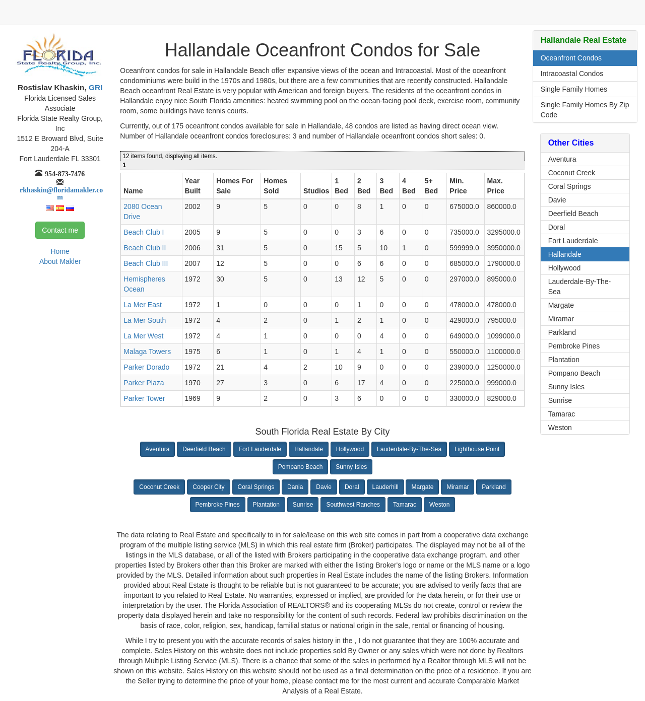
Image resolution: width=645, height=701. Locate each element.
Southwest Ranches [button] (353, 504)
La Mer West (143, 336)
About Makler (60, 261)
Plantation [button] (266, 504)
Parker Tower (144, 398)
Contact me (60, 230)
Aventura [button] (158, 449)
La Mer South (144, 320)
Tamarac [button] (404, 504)
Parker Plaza (143, 383)
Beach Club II (144, 248)
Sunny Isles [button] (351, 466)
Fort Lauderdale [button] (260, 449)
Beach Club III (145, 263)
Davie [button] (324, 486)
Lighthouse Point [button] (477, 449)
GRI (95, 87)
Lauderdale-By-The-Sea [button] (409, 449)
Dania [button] (295, 486)
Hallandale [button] (308, 449)
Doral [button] (352, 486)
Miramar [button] (457, 486)
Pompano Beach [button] (300, 466)
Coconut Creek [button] (159, 486)
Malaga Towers (147, 351)
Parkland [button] (493, 486)
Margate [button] (422, 486)
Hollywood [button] (350, 449)
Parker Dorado (146, 367)
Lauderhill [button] (385, 486)
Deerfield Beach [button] (203, 449)
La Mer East (142, 305)
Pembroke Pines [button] (218, 504)
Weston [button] (439, 504)
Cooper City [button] (208, 486)
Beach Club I (143, 232)
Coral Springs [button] (256, 486)
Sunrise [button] (303, 504)
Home (59, 251)
